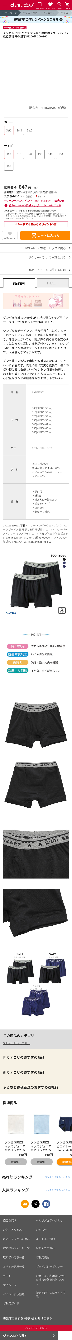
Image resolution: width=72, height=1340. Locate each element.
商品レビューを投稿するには (47, 269)
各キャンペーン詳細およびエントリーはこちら (35, 205)
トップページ (9, 13)
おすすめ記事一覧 (14, 1266)
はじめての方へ (45, 1248)
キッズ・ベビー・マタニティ (39, 13)
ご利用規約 (43, 1257)
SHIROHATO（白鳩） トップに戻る (43, 248)
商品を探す (10, 1220)
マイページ (10, 1285)
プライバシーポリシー (49, 1266)
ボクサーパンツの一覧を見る (47, 257)
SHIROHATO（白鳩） (16, 1043)
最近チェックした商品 (16, 1239)
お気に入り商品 (12, 1230)
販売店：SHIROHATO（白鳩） (48, 108)
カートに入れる (45, 235)
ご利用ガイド (11, 1303)
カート (7, 1276)
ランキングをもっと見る (57, 1177)
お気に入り (10, 237)
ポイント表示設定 (14, 1294)
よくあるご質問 (45, 1239)
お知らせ (41, 1230)
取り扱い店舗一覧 (14, 1257)
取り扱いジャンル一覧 (16, 1248)
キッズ (64, 13)
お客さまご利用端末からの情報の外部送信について (51, 1279)
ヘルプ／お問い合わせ (49, 1220)
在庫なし (15, 1162)
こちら (47, 1318)
